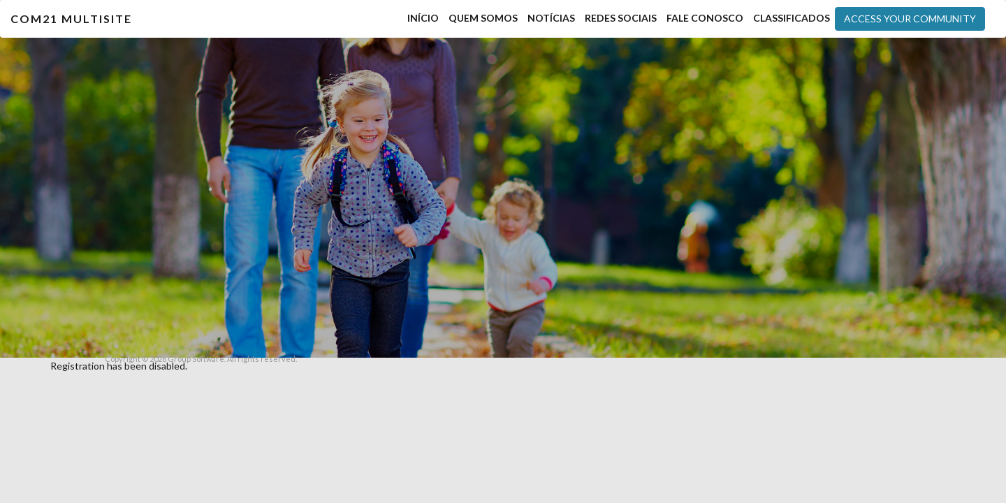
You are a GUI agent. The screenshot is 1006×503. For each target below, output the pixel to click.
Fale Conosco (704, 18)
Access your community (910, 18)
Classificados (791, 18)
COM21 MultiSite (71, 18)
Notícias (551, 18)
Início (423, 18)
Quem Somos (483, 18)
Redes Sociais (621, 18)
